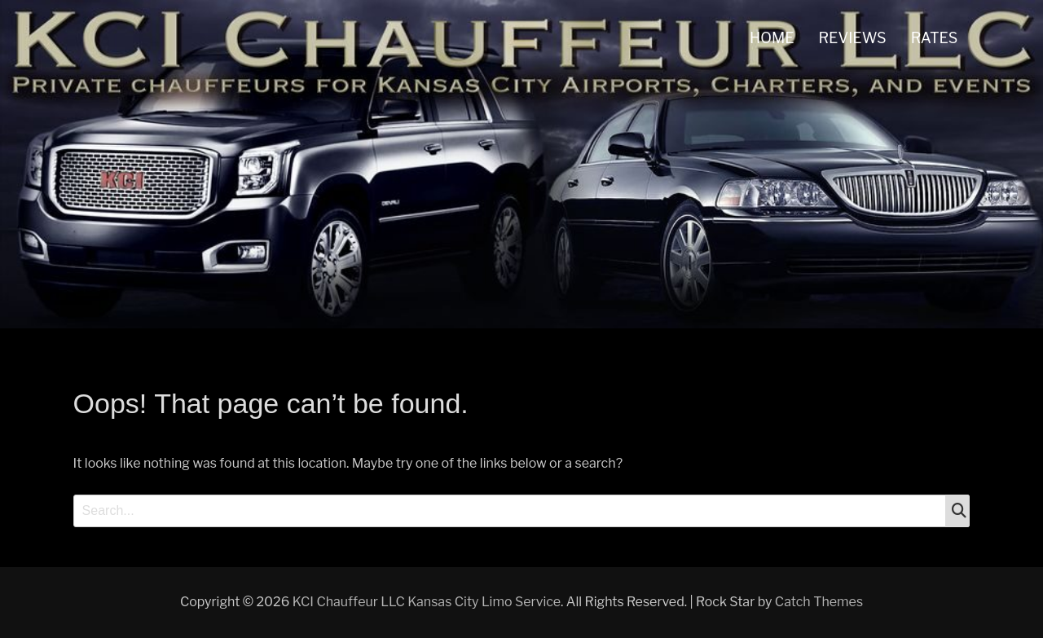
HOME (772, 37)
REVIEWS (853, 37)
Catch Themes (819, 601)
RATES (934, 37)
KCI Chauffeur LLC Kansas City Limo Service (427, 601)
